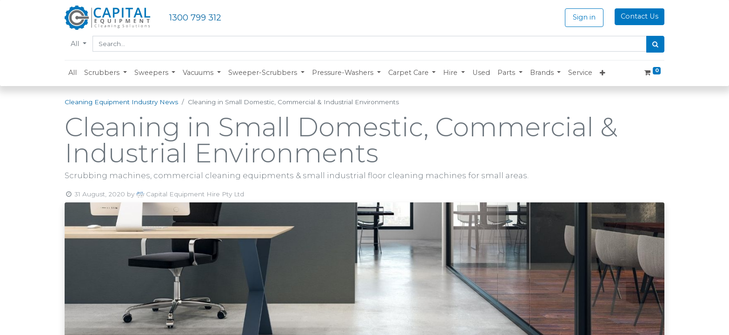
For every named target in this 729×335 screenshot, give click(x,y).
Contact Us (639, 16)
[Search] (655, 44)
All (76, 44)
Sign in (584, 17)
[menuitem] (72, 73)
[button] (105, 73)
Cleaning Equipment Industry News (121, 102)
